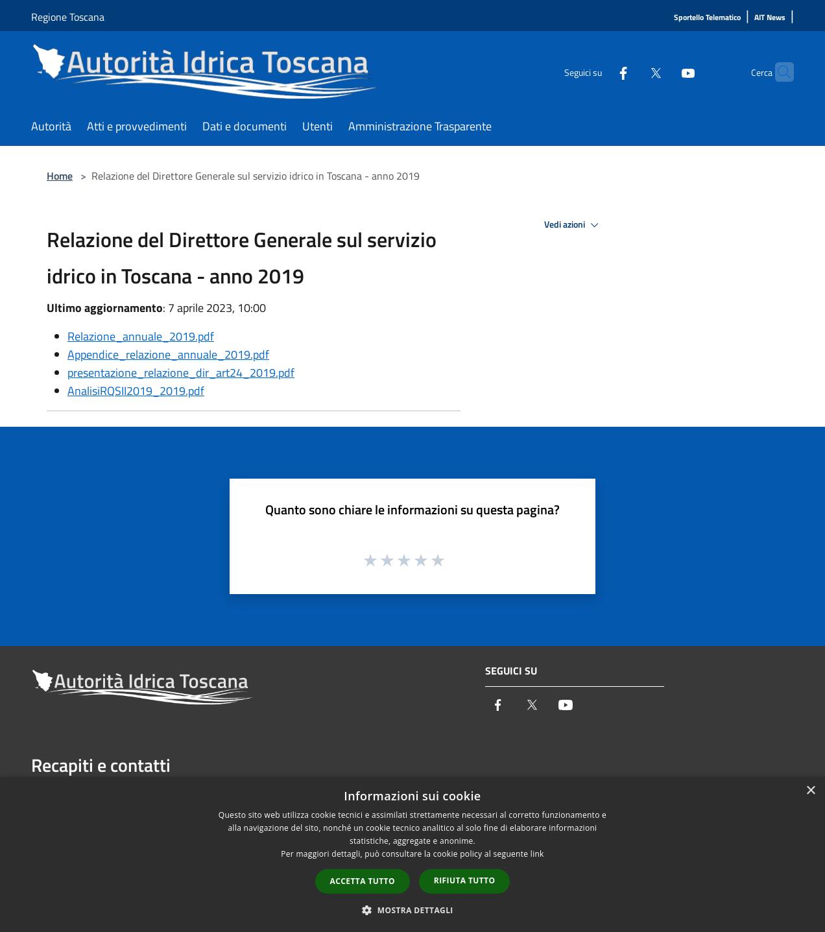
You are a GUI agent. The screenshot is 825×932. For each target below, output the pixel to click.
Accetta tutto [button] (362, 881)
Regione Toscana (67, 17)
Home (60, 176)
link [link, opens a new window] (537, 853)
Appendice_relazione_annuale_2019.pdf (168, 354)
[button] (412, 909)
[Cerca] (778, 72)
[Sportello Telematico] (707, 18)
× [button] (810, 791)
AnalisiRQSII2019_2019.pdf (135, 391)
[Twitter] (630, 71)
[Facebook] (598, 71)
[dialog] (412, 854)
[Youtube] (663, 71)
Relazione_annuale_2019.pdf (140, 336)
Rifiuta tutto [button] (465, 880)
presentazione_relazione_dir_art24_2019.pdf (180, 372)
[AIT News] (769, 18)
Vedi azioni (573, 225)
